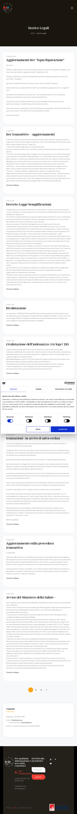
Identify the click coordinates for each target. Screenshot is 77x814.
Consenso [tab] (13, 389)
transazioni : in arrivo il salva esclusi (30, 435)
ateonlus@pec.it (26, 714)
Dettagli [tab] (38, 389)
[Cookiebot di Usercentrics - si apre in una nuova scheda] (66, 383)
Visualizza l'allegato (12, 184)
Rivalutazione (15, 306)
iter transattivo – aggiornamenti (27, 133)
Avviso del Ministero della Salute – (28, 589)
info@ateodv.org (16, 711)
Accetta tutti (62, 429)
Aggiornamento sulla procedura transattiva (35, 539)
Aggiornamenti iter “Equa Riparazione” (32, 59)
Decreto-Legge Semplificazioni (26, 203)
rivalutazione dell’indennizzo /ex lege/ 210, (34, 342)
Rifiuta (38, 429)
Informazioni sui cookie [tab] (63, 389)
